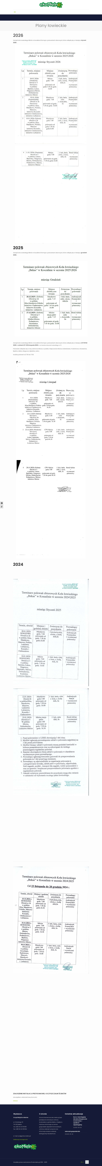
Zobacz (15, 1101)
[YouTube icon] (83, 1162)
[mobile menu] (14, 12)
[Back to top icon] (87, 1162)
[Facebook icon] (81, 1162)
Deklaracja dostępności (20, 1139)
